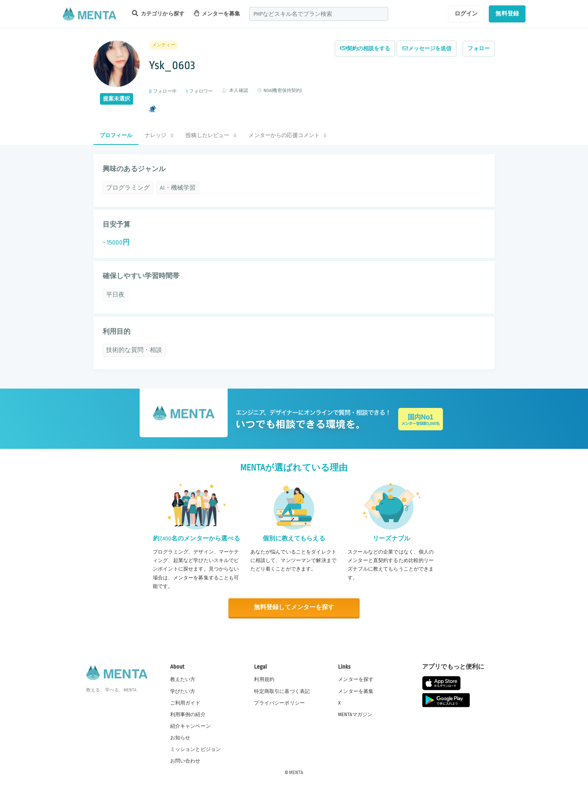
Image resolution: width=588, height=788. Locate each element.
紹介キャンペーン (190, 726)
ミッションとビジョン (195, 749)
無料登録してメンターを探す (294, 607)
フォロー (479, 48)
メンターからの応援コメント (287, 135)
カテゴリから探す (158, 13)
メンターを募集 (217, 13)
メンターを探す (355, 679)
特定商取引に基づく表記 (282, 690)
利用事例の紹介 (188, 714)
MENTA (296, 772)
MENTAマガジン (355, 714)
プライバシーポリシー (279, 702)
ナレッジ (159, 135)
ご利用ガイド (185, 702)
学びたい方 (183, 690)
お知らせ (180, 737)
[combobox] (318, 14)
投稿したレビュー (211, 135)
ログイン (466, 13)
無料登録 (507, 13)
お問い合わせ (185, 760)
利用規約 (264, 679)
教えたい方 (183, 679)
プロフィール (116, 135)
